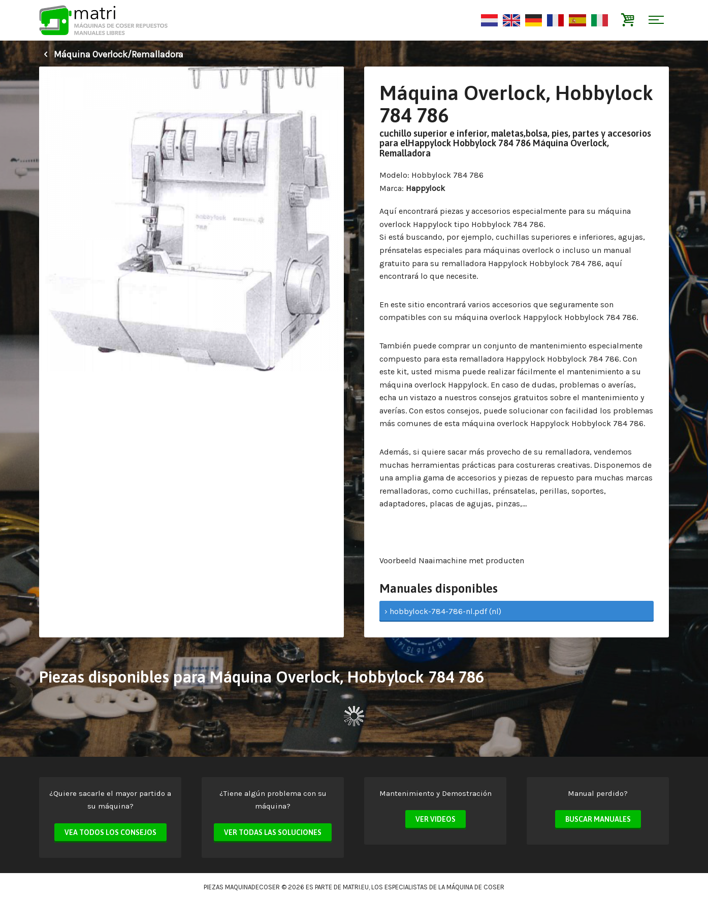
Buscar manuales (598, 819)
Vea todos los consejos (110, 832)
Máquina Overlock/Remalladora (111, 54)
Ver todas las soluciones (272, 832)
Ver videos (435, 819)
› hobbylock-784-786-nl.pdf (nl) (442, 611)
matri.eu (356, 887)
